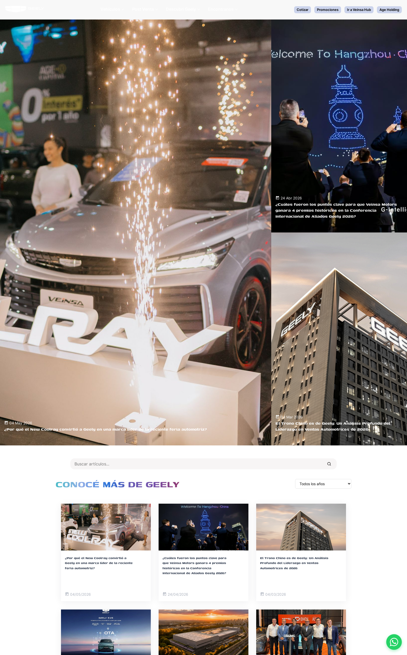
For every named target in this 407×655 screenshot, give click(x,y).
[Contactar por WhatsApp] (394, 642)
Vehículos (112, 9)
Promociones (327, 10)
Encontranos (223, 9)
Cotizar (302, 10)
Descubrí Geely (183, 9)
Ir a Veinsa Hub (359, 10)
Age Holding (389, 10)
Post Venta (145, 9)
